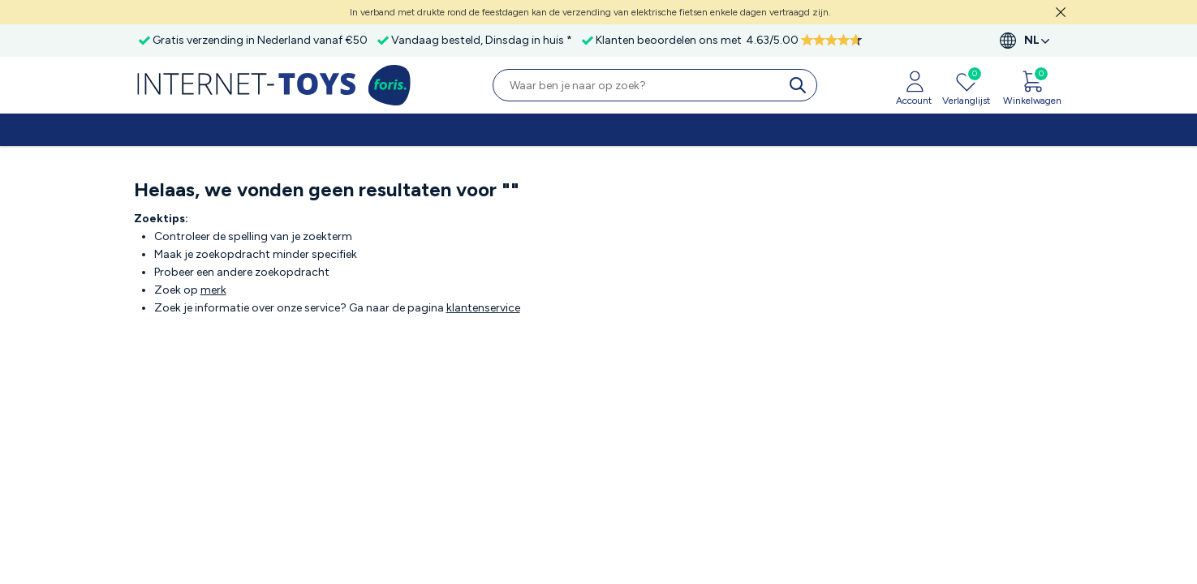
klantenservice (483, 308)
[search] (801, 85)
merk (213, 290)
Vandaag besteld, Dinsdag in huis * (481, 40)
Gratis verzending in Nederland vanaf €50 (260, 40)
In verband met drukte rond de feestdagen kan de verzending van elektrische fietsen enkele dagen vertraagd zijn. (590, 12)
